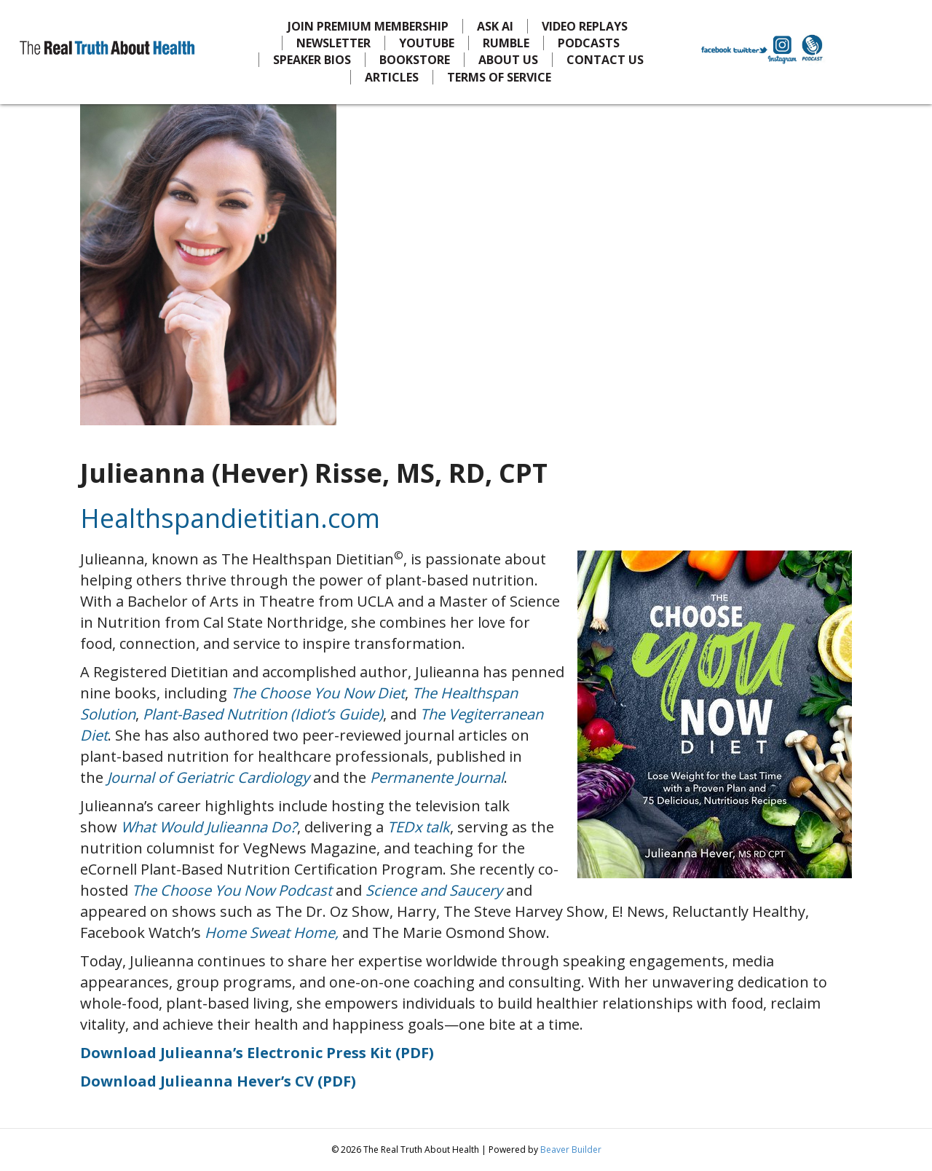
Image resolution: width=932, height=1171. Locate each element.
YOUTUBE (426, 43)
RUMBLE (506, 43)
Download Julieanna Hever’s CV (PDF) (218, 1081)
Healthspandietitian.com (230, 518)
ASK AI (495, 26)
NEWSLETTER (333, 43)
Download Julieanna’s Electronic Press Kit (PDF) (257, 1052)
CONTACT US (605, 59)
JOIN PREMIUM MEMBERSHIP (368, 26)
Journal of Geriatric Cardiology (208, 777)
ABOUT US (508, 59)
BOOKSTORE (414, 59)
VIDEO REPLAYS (585, 26)
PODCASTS (589, 43)
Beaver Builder (570, 1149)
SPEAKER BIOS (312, 59)
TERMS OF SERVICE (499, 77)
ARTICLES (392, 77)
